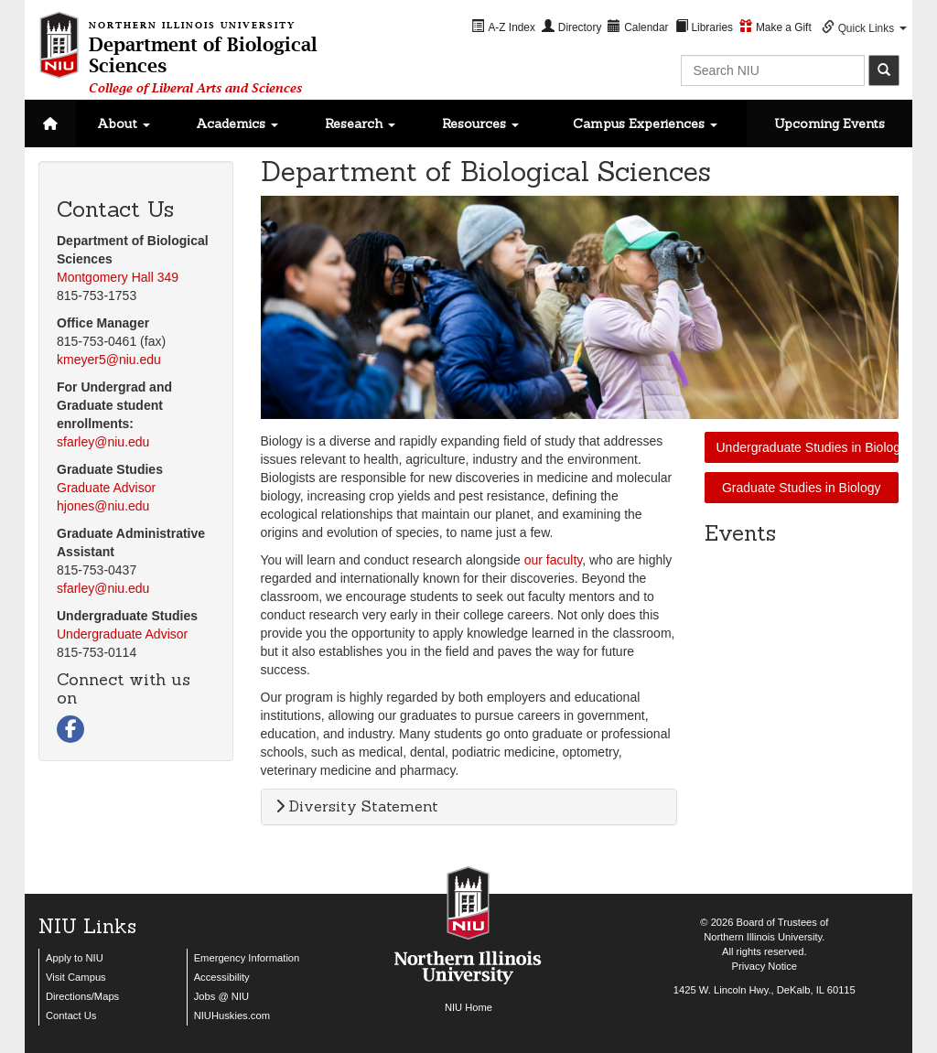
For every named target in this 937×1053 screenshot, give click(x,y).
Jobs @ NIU (221, 996)
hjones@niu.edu (103, 506)
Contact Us (71, 1015)
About (123, 123)
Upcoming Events (829, 123)
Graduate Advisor (106, 487)
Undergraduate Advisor (122, 634)
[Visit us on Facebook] (70, 731)
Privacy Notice (765, 966)
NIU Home (468, 1007)
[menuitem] (504, 27)
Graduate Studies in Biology (801, 487)
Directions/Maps (82, 996)
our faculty (553, 560)
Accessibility (222, 977)
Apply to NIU (74, 957)
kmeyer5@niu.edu (109, 359)
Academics (237, 123)
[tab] (469, 807)
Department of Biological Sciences (203, 54)
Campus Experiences (645, 123)
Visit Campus (76, 977)
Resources (480, 123)
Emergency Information (247, 957)
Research (360, 123)
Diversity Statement (356, 806)
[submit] (883, 70)
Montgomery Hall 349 (117, 277)
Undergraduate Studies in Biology (807, 447)
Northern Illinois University (763, 936)
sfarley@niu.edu (103, 442)
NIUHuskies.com (232, 1015)
